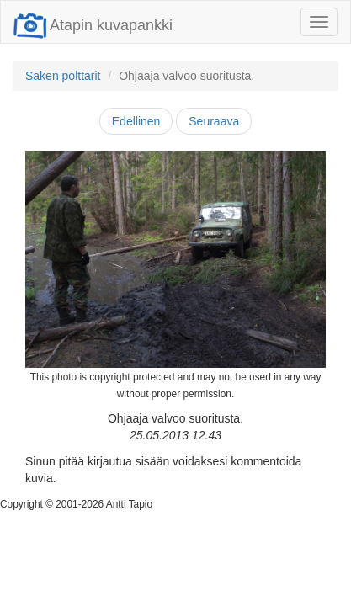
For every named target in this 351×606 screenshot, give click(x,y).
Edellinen (136, 121)
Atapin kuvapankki (93, 25)
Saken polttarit (63, 75)
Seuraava (214, 121)
